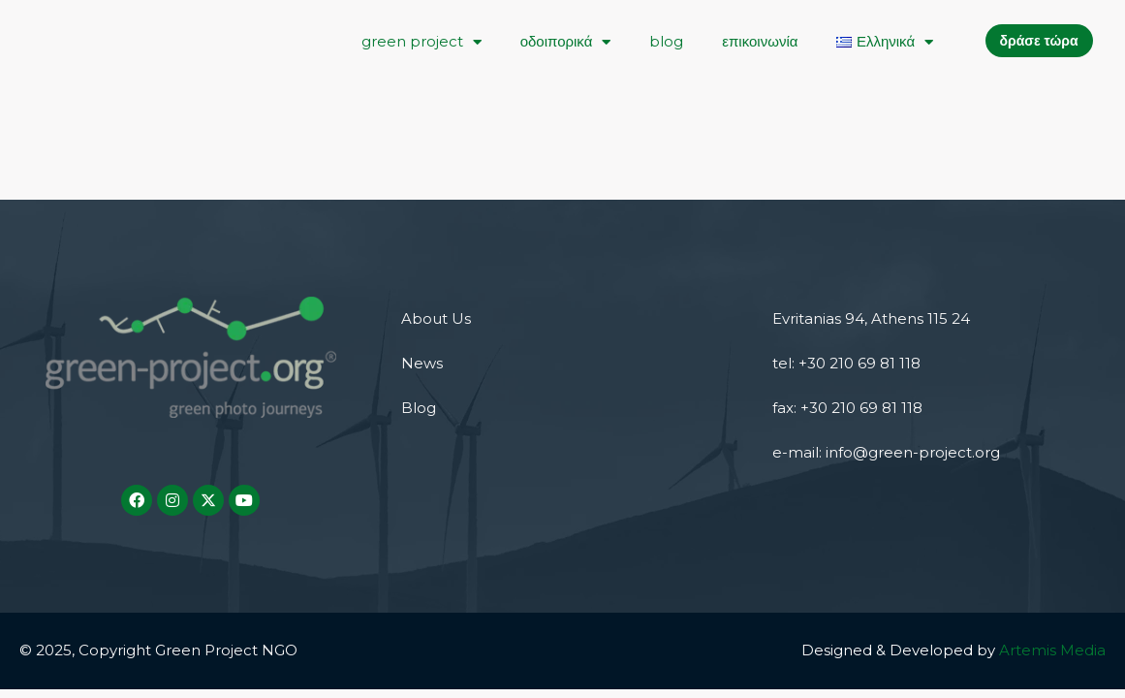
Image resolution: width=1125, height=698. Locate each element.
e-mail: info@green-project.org (886, 452)
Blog (418, 407)
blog (666, 41)
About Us (436, 318)
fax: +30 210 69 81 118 (847, 407)
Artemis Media (1052, 650)
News (422, 363)
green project (421, 42)
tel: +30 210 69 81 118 (846, 363)
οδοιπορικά (565, 42)
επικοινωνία (759, 41)
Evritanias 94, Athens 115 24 (871, 318)
